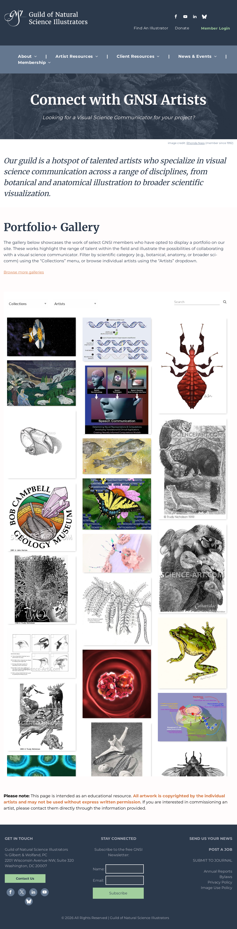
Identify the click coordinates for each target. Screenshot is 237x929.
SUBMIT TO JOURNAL (212, 860)
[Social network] (204, 17)
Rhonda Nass (196, 143)
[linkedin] (195, 17)
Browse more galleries (24, 272)
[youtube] (185, 17)
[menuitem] (150, 28)
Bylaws (225, 877)
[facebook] (176, 17)
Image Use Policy (216, 888)
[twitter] (22, 892)
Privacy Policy (220, 882)
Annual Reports (218, 871)
